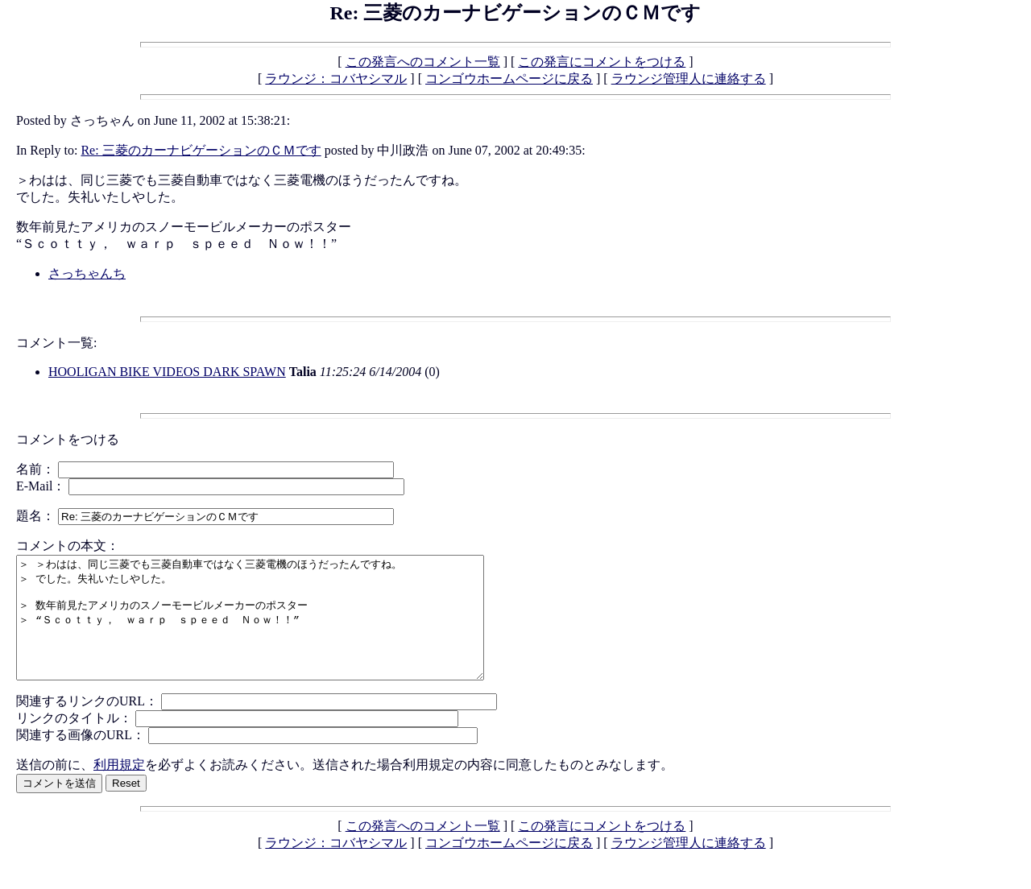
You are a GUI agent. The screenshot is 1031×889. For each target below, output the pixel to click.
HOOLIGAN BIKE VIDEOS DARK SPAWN (167, 371)
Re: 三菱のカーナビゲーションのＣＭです (201, 150)
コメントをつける (67, 439)
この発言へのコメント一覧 (423, 61)
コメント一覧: (56, 342)
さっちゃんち (87, 273)
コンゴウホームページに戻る (509, 78)
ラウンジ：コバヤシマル (336, 78)
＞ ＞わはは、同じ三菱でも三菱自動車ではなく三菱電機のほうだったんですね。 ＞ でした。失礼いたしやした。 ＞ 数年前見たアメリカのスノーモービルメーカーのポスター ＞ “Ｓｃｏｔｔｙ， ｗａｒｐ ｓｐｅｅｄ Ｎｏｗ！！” (278, 630)
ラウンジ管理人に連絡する (688, 78)
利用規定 (119, 789)
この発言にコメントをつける (601, 61)
